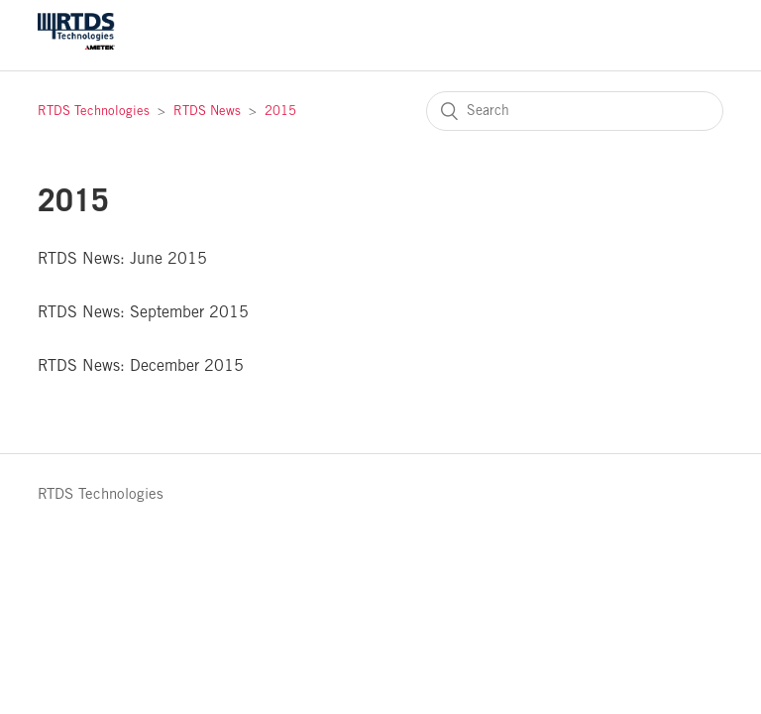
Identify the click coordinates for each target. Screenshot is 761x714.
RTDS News (207, 111)
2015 (280, 111)
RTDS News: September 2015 (143, 312)
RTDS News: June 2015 (122, 259)
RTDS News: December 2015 (141, 366)
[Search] (574, 111)
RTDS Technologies (94, 111)
